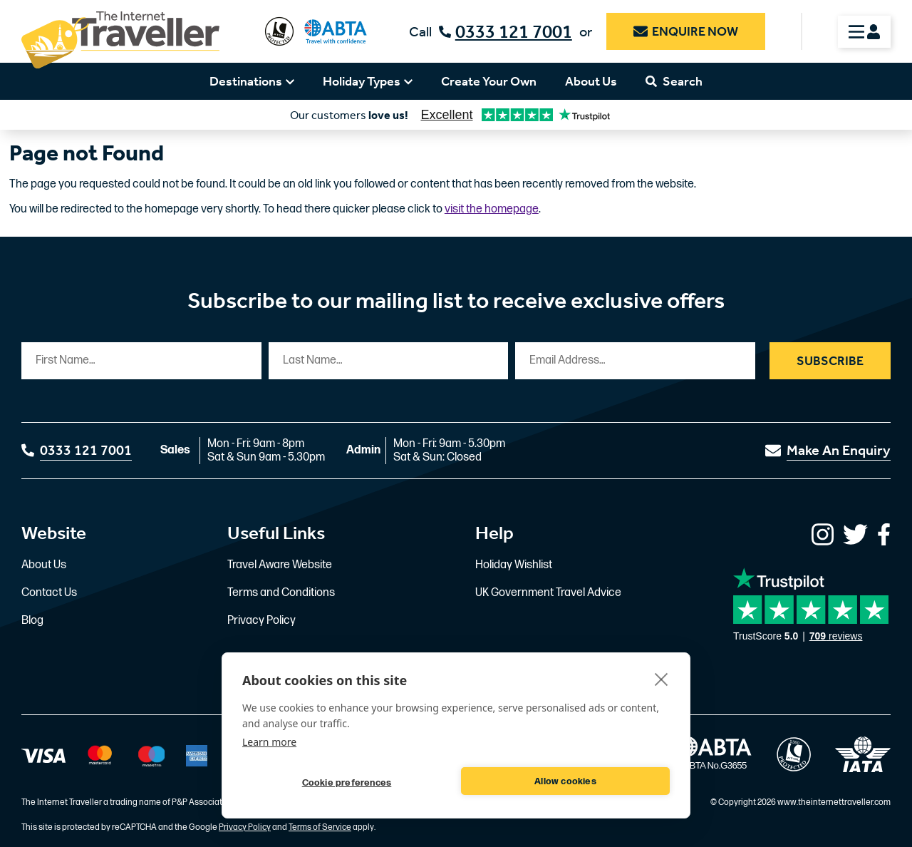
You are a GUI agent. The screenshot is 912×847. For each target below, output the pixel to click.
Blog (32, 620)
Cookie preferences (347, 783)
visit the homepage (492, 209)
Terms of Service (320, 827)
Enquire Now (685, 31)
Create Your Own (489, 81)
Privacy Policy (261, 620)
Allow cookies (565, 781)
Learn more (269, 742)
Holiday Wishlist (513, 565)
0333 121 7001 (505, 32)
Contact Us (49, 593)
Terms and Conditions (281, 593)
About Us (591, 81)
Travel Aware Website (279, 565)
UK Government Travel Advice (548, 593)
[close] (662, 678)
